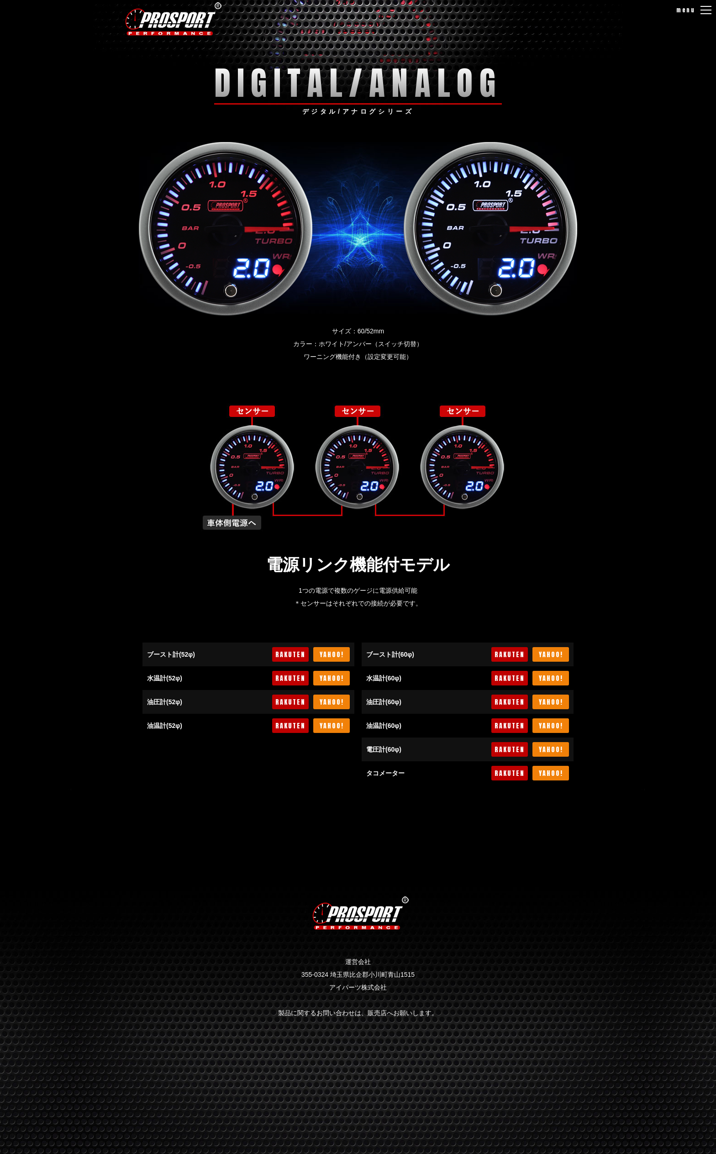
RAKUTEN (290, 654)
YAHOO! (332, 654)
